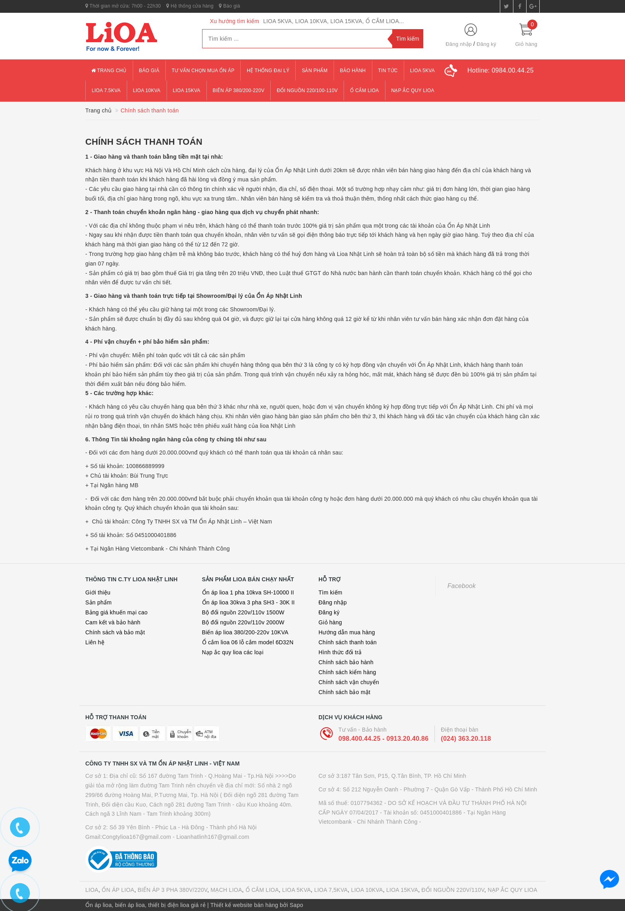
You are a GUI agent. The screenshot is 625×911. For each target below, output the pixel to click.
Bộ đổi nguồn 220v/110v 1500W (243, 612)
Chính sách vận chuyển (348, 682)
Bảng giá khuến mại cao (116, 612)
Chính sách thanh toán (143, 142)
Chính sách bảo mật (344, 692)
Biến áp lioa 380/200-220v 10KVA (245, 632)
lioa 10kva (147, 90)
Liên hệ (94, 642)
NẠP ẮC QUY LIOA (512, 890)
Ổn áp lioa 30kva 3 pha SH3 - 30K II (248, 602)
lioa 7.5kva (106, 90)
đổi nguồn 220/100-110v (307, 90)
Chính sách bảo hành (345, 662)
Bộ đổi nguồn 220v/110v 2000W (243, 622)
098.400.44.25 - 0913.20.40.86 (383, 738)
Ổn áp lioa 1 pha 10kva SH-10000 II (248, 592)
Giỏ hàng (330, 622)
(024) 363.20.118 (466, 738)
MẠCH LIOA (226, 890)
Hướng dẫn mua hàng (346, 632)
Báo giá (229, 6)
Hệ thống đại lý (268, 70)
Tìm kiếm (330, 592)
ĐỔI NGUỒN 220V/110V (452, 890)
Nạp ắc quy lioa (412, 90)
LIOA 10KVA (367, 890)
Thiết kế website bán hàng (244, 905)
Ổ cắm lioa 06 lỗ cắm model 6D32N (248, 642)
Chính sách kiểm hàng (347, 672)
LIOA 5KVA (296, 890)
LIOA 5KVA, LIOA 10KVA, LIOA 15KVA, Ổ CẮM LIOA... (333, 21)
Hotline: (500, 70)
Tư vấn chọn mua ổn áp (203, 70)
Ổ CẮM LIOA (262, 890)
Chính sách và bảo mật (115, 632)
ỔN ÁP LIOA (118, 890)
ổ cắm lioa (364, 90)
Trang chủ (109, 70)
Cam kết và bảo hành (112, 622)
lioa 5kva (422, 70)
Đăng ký (486, 44)
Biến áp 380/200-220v (239, 90)
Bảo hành (353, 70)
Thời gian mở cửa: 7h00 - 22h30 (123, 6)
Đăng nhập (459, 44)
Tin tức (388, 70)
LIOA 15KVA (402, 890)
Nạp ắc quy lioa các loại (233, 652)
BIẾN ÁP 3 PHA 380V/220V (172, 890)
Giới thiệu (97, 592)
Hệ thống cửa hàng (189, 6)
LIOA (91, 890)
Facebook (462, 585)
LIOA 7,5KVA (331, 890)
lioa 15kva (186, 90)
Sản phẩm (315, 70)
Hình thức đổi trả (340, 652)
